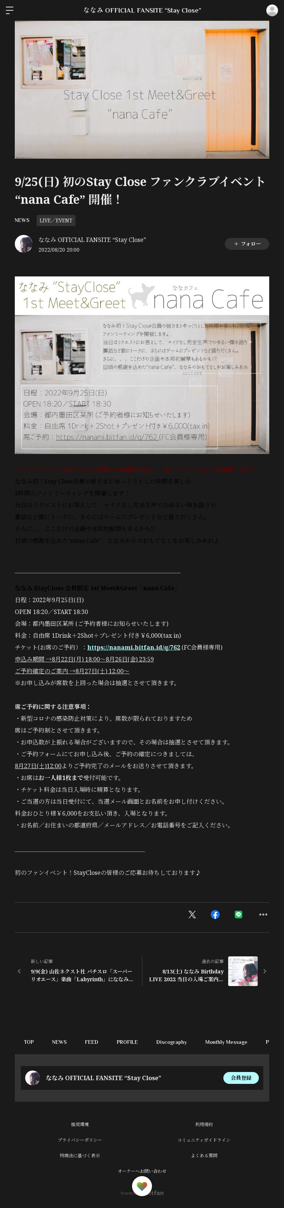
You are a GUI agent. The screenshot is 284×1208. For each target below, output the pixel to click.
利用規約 (204, 1124)
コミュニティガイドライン (204, 1140)
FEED (91, 1042)
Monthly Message (226, 1042)
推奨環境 (80, 1124)
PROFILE (127, 1042)
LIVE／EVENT (56, 220)
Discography (171, 1042)
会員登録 (241, 1077)
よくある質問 (204, 1155)
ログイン (272, 10)
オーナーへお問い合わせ (142, 1171)
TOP (29, 1042)
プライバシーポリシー (80, 1140)
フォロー (247, 243)
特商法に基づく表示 (80, 1155)
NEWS (22, 220)
